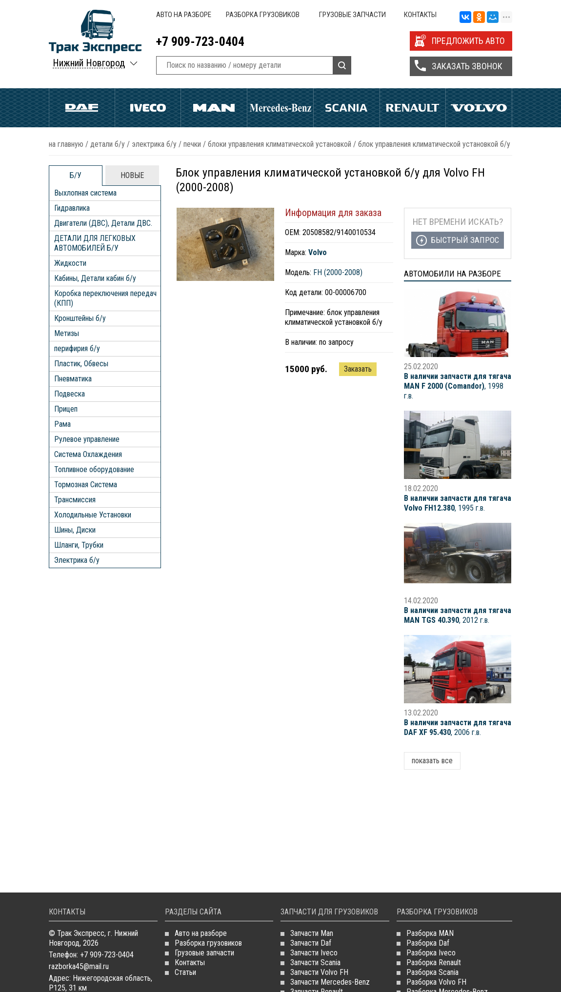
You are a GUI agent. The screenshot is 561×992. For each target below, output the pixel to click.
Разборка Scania (432, 972)
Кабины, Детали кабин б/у (95, 278)
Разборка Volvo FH (436, 982)
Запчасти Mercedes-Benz (330, 982)
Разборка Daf (427, 943)
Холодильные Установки (92, 514)
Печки (192, 144)
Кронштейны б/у (80, 318)
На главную (66, 144)
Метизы (66, 333)
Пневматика (73, 378)
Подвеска (69, 393)
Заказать (358, 369)
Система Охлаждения (88, 454)
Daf (82, 107)
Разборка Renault (433, 962)
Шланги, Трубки (78, 545)
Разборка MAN (430, 933)
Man (214, 107)
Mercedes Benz (280, 107)
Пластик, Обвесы (81, 363)
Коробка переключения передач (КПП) (105, 298)
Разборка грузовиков (263, 14)
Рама (62, 424)
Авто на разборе (183, 14)
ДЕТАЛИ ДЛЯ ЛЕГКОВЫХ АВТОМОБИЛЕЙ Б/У (95, 243)
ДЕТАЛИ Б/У (107, 144)
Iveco (148, 107)
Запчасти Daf (310, 943)
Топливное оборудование (94, 469)
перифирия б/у (77, 348)
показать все (432, 760)
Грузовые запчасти (352, 14)
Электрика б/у (154, 144)
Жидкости (70, 263)
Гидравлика (72, 208)
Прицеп (66, 409)
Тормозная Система (85, 484)
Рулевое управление (87, 439)
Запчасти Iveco (314, 952)
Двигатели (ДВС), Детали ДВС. (103, 223)
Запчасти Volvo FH (319, 972)
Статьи (185, 972)
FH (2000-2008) (337, 272)
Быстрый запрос (465, 240)
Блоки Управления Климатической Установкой (279, 144)
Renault (413, 107)
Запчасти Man (311, 933)
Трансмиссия (75, 499)
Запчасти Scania (315, 962)
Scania (347, 107)
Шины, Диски (75, 530)
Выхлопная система (85, 193)
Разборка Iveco (431, 952)
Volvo (479, 107)
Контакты (420, 14)
